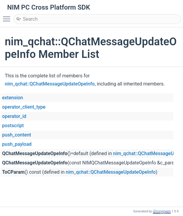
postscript (13, 125)
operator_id (14, 116)
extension (12, 97)
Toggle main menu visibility (8, 16)
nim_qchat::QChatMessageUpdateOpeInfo (50, 84)
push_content (16, 135)
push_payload (16, 144)
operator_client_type (24, 107)
